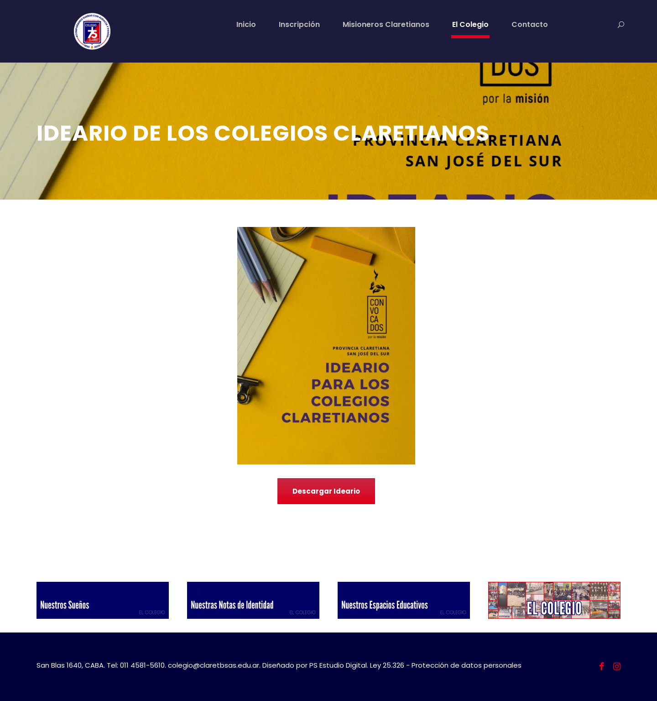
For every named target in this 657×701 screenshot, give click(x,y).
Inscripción (299, 24)
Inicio (246, 24)
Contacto (529, 24)
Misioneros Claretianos (386, 24)
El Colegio (470, 24)
